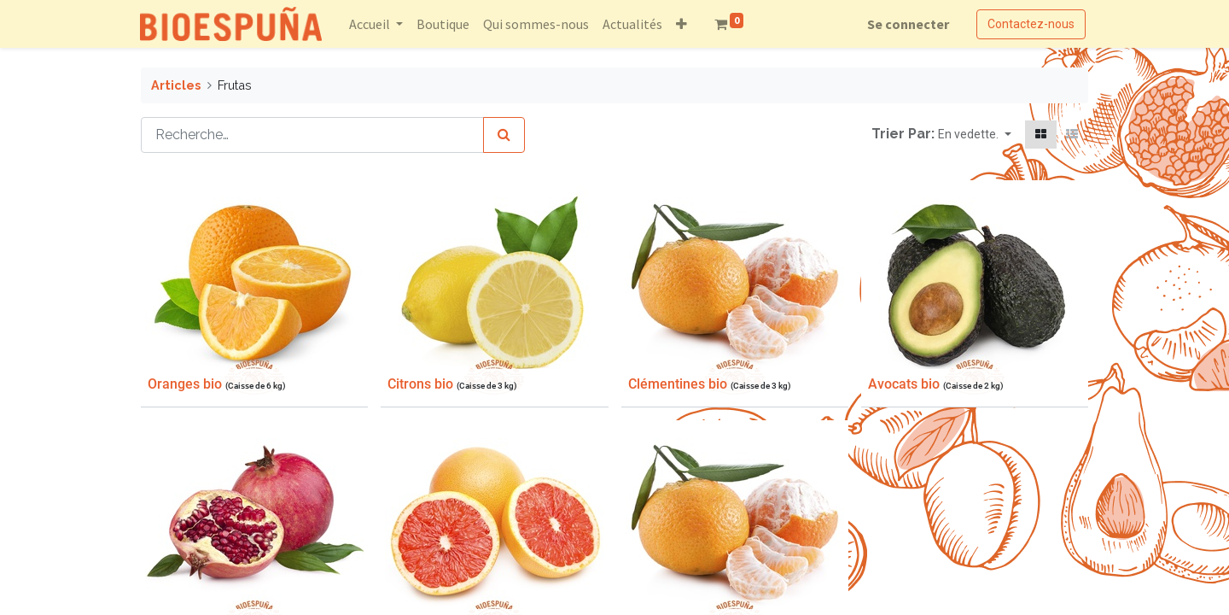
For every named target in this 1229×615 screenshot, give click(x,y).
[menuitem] (444, 24)
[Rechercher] (504, 135)
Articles (176, 85)
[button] (682, 24)
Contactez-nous (1030, 24)
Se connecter (907, 23)
